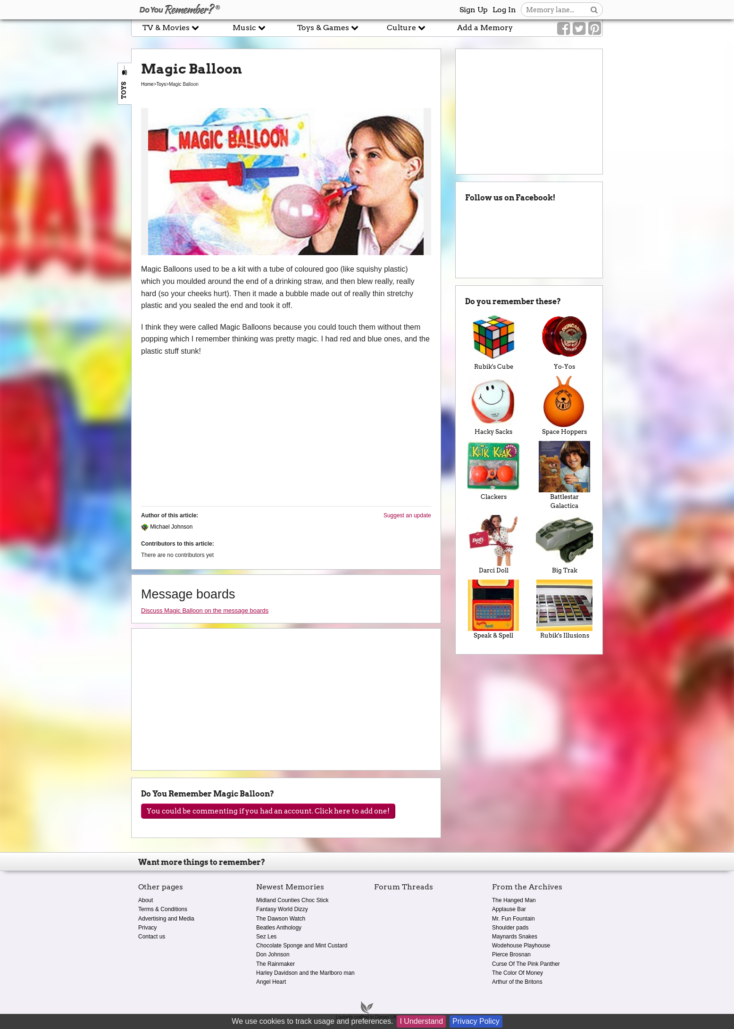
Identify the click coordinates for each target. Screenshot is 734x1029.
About (145, 900)
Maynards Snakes (514, 936)
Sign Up (473, 9)
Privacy (147, 927)
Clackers (493, 470)
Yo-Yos (564, 341)
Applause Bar (509, 909)
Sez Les (266, 936)
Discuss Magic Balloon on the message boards (204, 610)
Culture (406, 27)
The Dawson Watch (280, 918)
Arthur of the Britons (517, 982)
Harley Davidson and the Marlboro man (305, 973)
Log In (504, 9)
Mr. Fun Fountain (513, 918)
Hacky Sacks (493, 405)
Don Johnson (273, 954)
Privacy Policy (476, 1021)
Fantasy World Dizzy (282, 909)
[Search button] (594, 10)
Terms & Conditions (162, 909)
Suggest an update (407, 515)
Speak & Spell (493, 609)
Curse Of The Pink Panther (526, 964)
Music (249, 27)
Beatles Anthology (278, 927)
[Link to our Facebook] (563, 28)
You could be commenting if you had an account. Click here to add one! (268, 811)
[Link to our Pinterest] (594, 28)
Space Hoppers (564, 405)
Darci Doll (493, 544)
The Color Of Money (517, 973)
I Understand (421, 1021)
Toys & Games (328, 27)
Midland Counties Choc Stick (292, 900)
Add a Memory (485, 27)
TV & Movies (170, 27)
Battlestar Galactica (564, 475)
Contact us (151, 936)
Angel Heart (271, 982)
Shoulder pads (510, 927)
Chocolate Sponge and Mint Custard (301, 945)
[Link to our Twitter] (579, 28)
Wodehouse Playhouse (521, 945)
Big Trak (564, 544)
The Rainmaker (275, 964)
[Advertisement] (65, 213)
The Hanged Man (514, 900)
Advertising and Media (166, 918)
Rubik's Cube (493, 341)
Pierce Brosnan (511, 954)
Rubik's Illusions (564, 609)
